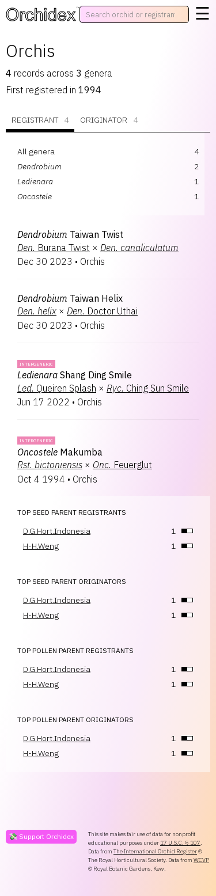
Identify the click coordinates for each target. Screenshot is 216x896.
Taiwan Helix (70, 298)
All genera (36, 151)
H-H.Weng (41, 546)
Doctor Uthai (102, 311)
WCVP (201, 860)
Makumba (60, 452)
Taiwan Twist (70, 234)
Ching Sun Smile (148, 388)
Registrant (40, 120)
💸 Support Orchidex (41, 836)
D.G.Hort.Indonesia (56, 531)
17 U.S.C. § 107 (180, 842)
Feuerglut (122, 464)
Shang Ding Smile (74, 375)
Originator (109, 120)
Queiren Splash (56, 388)
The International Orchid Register (155, 851)
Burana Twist (53, 247)
